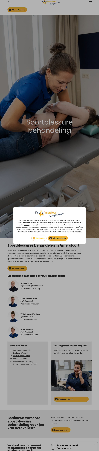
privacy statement (68, 232)
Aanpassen (40, 238)
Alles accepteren (59, 238)
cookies (26, 225)
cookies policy (68, 227)
